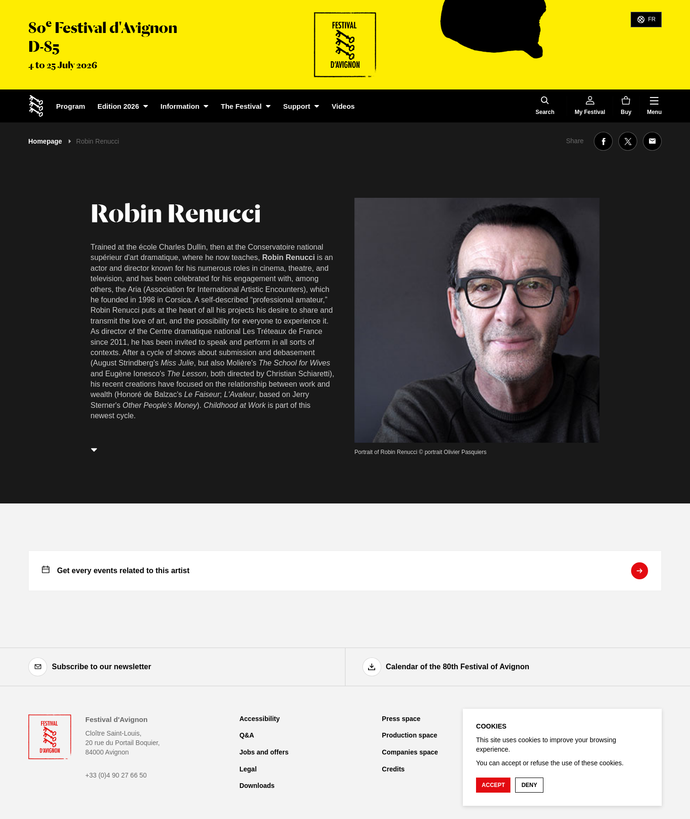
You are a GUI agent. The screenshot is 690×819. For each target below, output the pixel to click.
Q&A (246, 735)
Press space (401, 718)
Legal (248, 769)
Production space (409, 735)
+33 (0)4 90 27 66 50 (116, 775)
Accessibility (259, 718)
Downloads (257, 785)
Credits (393, 769)
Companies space (410, 752)
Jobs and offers (263, 752)
